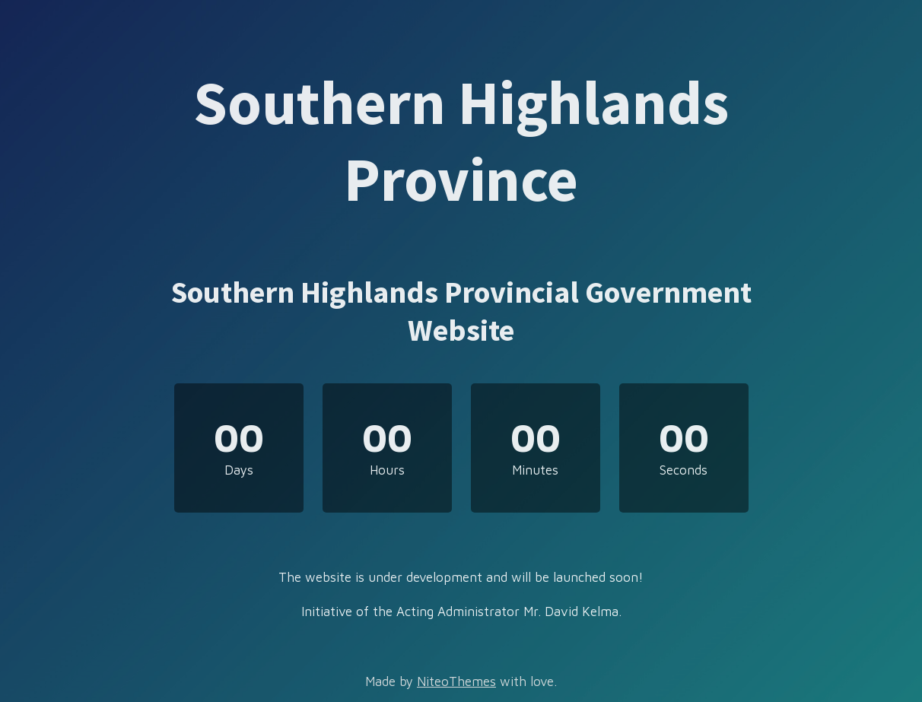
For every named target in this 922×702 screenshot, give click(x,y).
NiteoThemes (456, 681)
